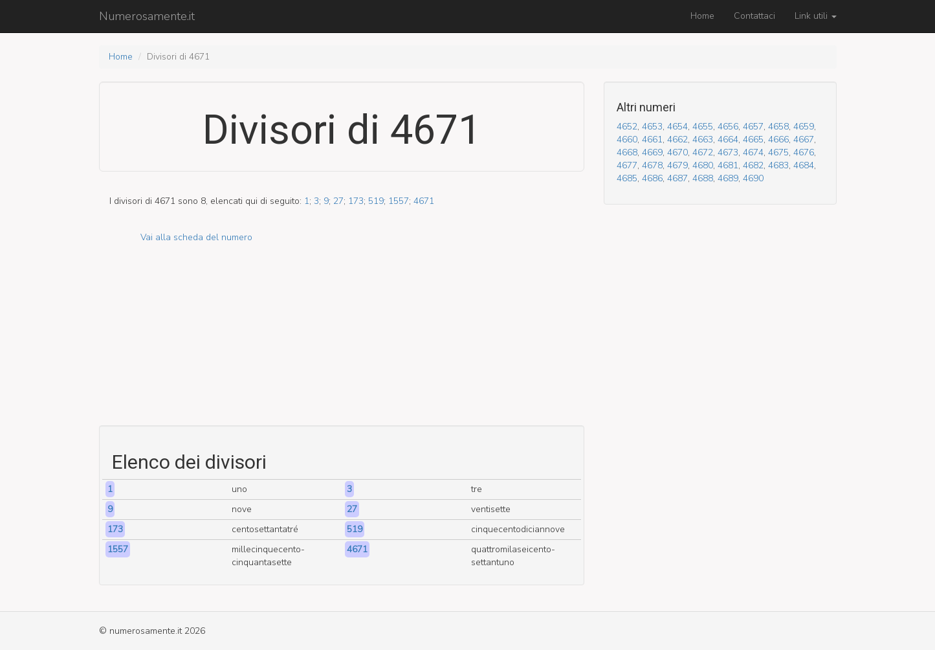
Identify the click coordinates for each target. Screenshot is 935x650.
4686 (652, 178)
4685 (627, 178)
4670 (677, 152)
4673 (728, 152)
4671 (423, 201)
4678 (652, 165)
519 (376, 201)
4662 (677, 139)
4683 (778, 165)
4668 (627, 152)
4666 (778, 139)
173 (356, 201)
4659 (803, 126)
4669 (652, 152)
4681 (728, 165)
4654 (677, 126)
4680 (702, 165)
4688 (702, 178)
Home (702, 16)
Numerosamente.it (147, 16)
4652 (627, 126)
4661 (652, 139)
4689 (728, 178)
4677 (627, 165)
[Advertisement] (341, 334)
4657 (753, 126)
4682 (753, 165)
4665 (753, 139)
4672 (702, 152)
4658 (778, 126)
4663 (702, 139)
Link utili (816, 16)
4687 (677, 178)
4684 (803, 165)
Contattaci (754, 16)
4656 (728, 126)
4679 (677, 165)
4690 (753, 178)
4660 (627, 139)
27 (338, 201)
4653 (652, 126)
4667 (803, 139)
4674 (753, 152)
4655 (702, 126)
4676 (803, 152)
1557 (398, 201)
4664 (728, 139)
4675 (778, 152)
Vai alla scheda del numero (196, 237)
